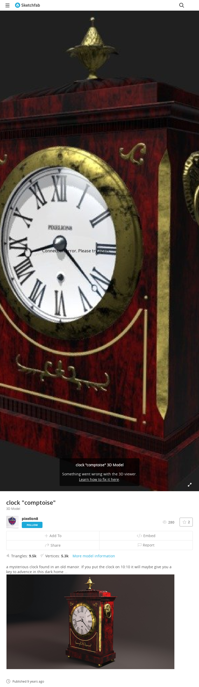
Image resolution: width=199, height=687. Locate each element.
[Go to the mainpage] (27, 5)
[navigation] (7, 5)
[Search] (181, 5)
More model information (94, 555)
